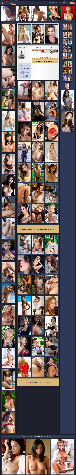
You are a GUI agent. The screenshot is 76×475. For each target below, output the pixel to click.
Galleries (48, 3)
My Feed (72, 3)
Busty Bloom (17, 0)
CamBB (66, 3)
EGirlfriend (10, 3)
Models (60, 3)
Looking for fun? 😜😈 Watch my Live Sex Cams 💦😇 (38, 272)
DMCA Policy (62, 473)
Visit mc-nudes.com (31, 118)
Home (41, 3)
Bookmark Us (64, 467)
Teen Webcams (64, 0)
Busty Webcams (72, 0)
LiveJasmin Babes (10, 0)
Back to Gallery (22, 46)
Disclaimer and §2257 (70, 473)
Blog (54, 3)
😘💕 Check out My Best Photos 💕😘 (38, 426)
